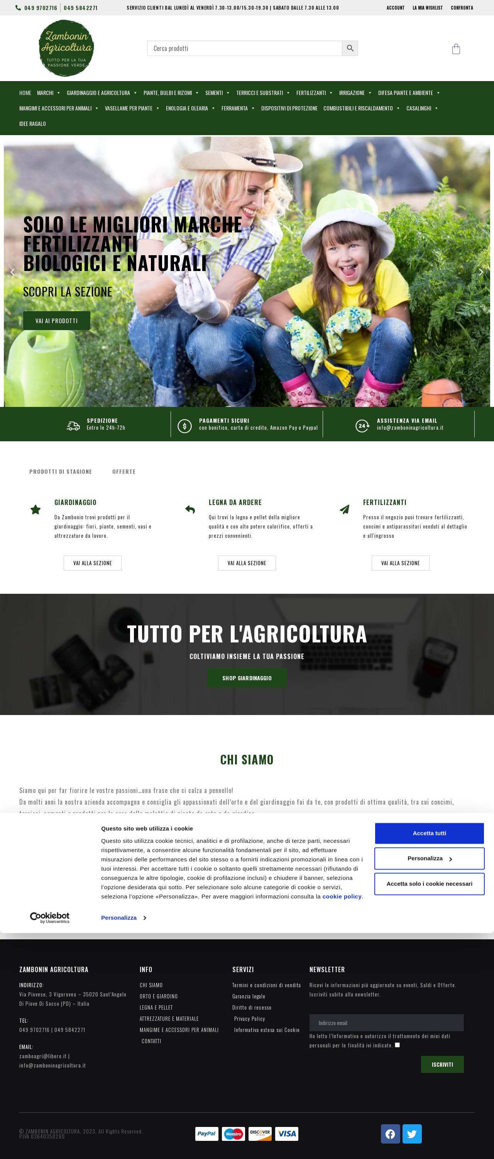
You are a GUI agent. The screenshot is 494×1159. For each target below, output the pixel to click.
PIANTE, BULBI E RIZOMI (172, 92)
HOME (25, 92)
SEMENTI (217, 92)
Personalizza (119, 1143)
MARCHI (49, 92)
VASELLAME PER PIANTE (132, 108)
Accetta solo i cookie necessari (430, 1109)
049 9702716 (34, 1030)
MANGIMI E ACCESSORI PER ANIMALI (59, 108)
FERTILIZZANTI (314, 92)
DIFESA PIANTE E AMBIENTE (409, 92)
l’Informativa (344, 1036)
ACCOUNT (396, 8)
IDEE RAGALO (32, 123)
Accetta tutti (430, 1059)
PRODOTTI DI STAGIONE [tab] (60, 471)
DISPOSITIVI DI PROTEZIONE (289, 108)
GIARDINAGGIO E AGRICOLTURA (102, 92)
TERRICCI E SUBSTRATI (263, 92)
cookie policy (342, 1122)
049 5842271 (69, 1030)
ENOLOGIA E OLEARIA (191, 108)
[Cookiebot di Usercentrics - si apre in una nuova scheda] (50, 1144)
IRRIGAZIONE (355, 92)
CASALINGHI (422, 108)
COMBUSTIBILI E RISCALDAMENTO (362, 108)
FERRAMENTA (238, 108)
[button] (13, 272)
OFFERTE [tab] (124, 471)
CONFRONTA (462, 8)
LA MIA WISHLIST (428, 8)
